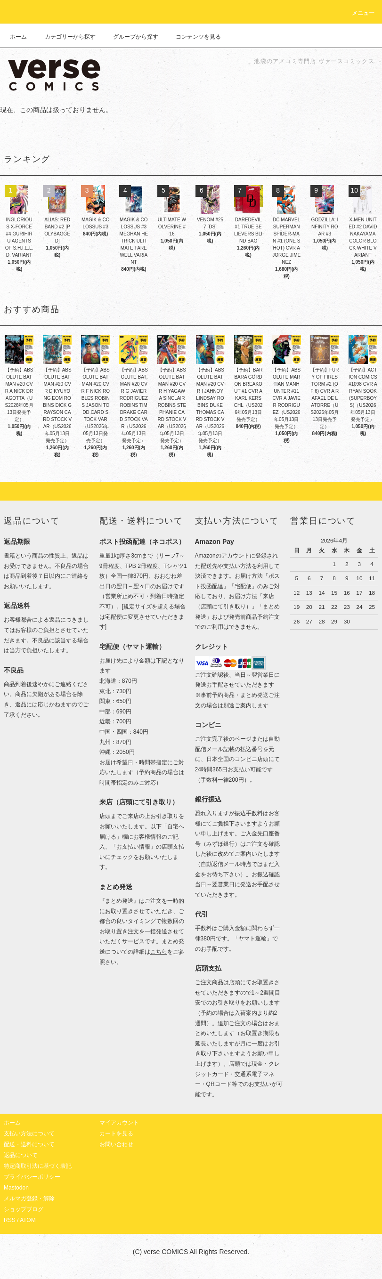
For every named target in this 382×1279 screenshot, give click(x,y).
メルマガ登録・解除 (29, 1198)
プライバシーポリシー (32, 1177)
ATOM (28, 1220)
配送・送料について (29, 1144)
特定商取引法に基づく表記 (38, 1166)
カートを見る (116, 1133)
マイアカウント (119, 1122)
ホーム (18, 36)
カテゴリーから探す (64, 36)
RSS (10, 1220)
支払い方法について (29, 1133)
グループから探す (130, 36)
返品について (21, 1155)
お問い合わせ (116, 1144)
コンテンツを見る (192, 36)
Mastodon (16, 1187)
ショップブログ (23, 1209)
